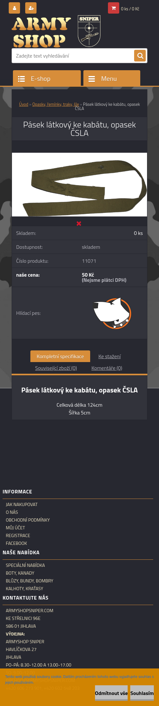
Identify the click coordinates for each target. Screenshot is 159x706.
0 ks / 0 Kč (130, 9)
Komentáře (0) (106, 368)
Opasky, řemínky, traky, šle (55, 104)
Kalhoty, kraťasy (24, 588)
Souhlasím (142, 693)
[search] (140, 56)
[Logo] (56, 31)
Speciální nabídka (25, 565)
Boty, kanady (20, 573)
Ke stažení (109, 356)
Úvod (23, 104)
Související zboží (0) (56, 368)
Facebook (16, 543)
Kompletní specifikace (60, 356)
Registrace (18, 535)
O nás (12, 512)
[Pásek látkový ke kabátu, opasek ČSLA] (79, 155)
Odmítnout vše (111, 693)
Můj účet (15, 527)
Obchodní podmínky (28, 520)
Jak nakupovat (21, 504)
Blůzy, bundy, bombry (29, 581)
